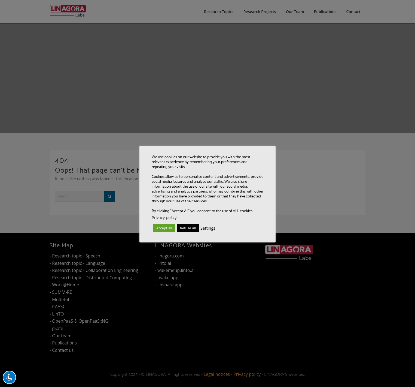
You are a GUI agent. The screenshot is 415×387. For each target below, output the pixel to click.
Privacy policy (164, 217)
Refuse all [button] (188, 228)
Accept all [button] (164, 228)
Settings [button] (207, 228)
